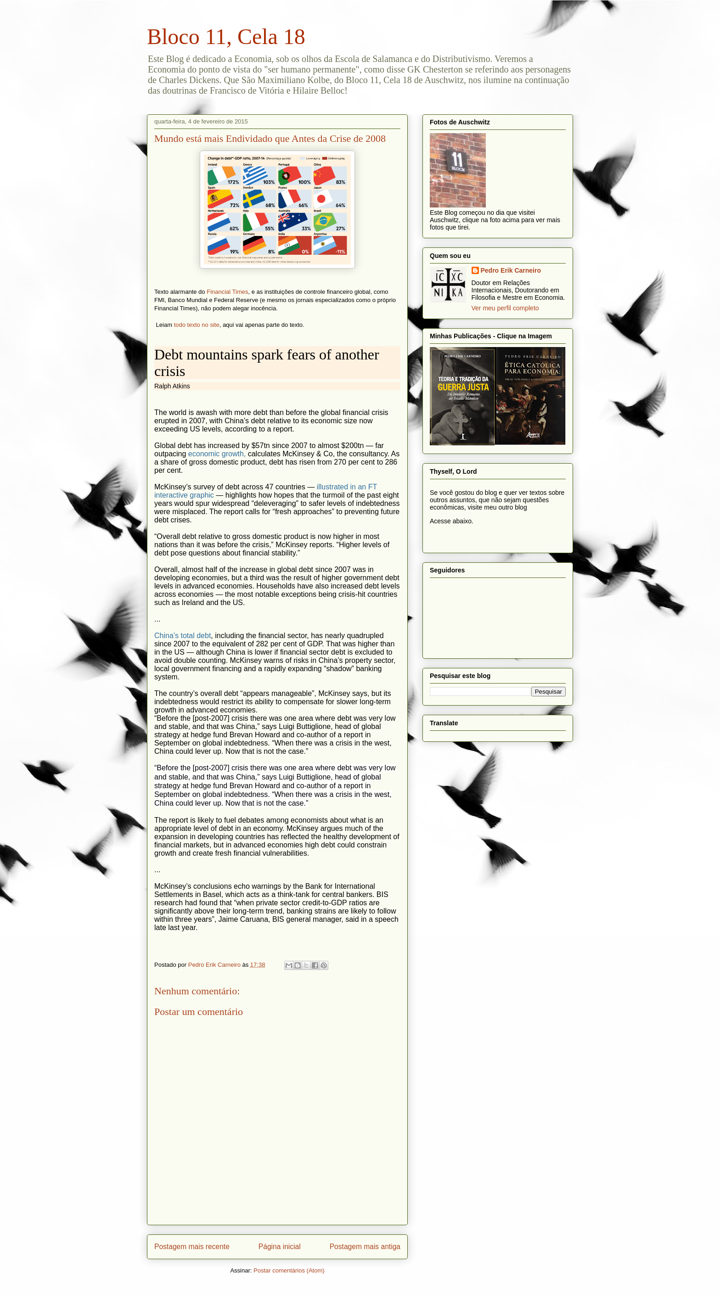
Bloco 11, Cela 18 (226, 36)
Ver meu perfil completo (505, 308)
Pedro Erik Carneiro (511, 270)
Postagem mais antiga (365, 1246)
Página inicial (280, 1246)
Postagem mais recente (192, 1246)
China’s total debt (182, 635)
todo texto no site (196, 324)
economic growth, (217, 454)
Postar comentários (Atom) (289, 1270)
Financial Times (227, 291)
